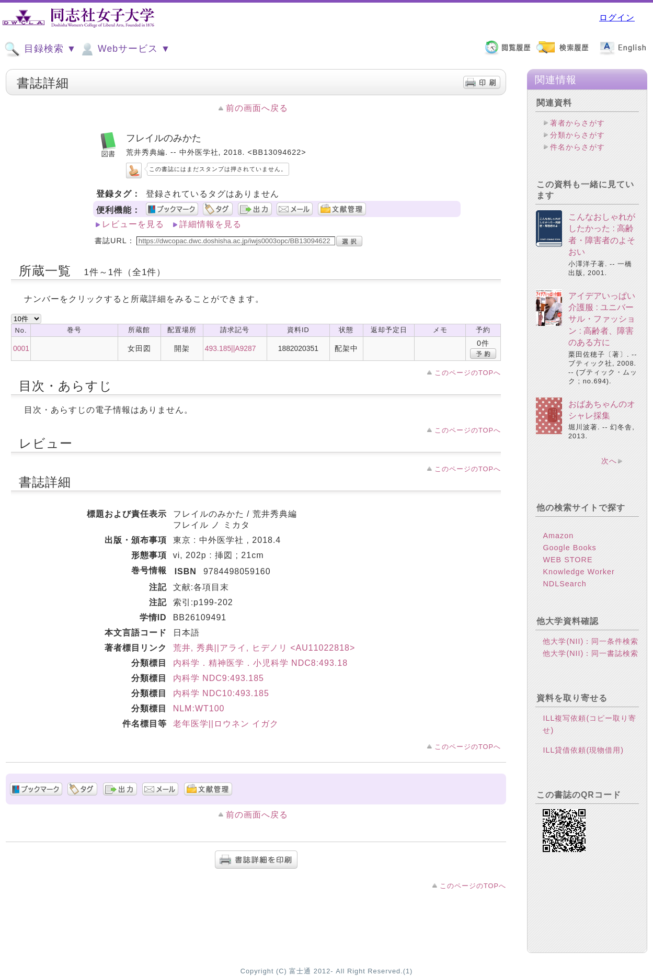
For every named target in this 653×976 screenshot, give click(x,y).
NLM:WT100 (199, 708)
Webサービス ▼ (124, 49)
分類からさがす (577, 135)
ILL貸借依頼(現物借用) (583, 750)
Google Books (569, 547)
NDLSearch (564, 584)
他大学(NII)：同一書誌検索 (590, 653)
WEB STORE (567, 559)
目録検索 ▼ (40, 49)
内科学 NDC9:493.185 (218, 678)
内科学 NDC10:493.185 (221, 693)
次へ (609, 461)
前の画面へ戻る (257, 108)
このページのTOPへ (467, 373)
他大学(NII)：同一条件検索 (590, 641)
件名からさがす (577, 147)
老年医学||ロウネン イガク (226, 723)
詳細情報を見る (210, 224)
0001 (21, 348)
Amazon (558, 535)
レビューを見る (133, 224)
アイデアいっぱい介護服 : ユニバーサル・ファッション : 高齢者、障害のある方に (601, 319)
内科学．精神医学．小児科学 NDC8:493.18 (260, 663)
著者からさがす (577, 123)
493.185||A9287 (230, 348)
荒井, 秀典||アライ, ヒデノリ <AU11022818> (264, 647)
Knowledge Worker (578, 572)
